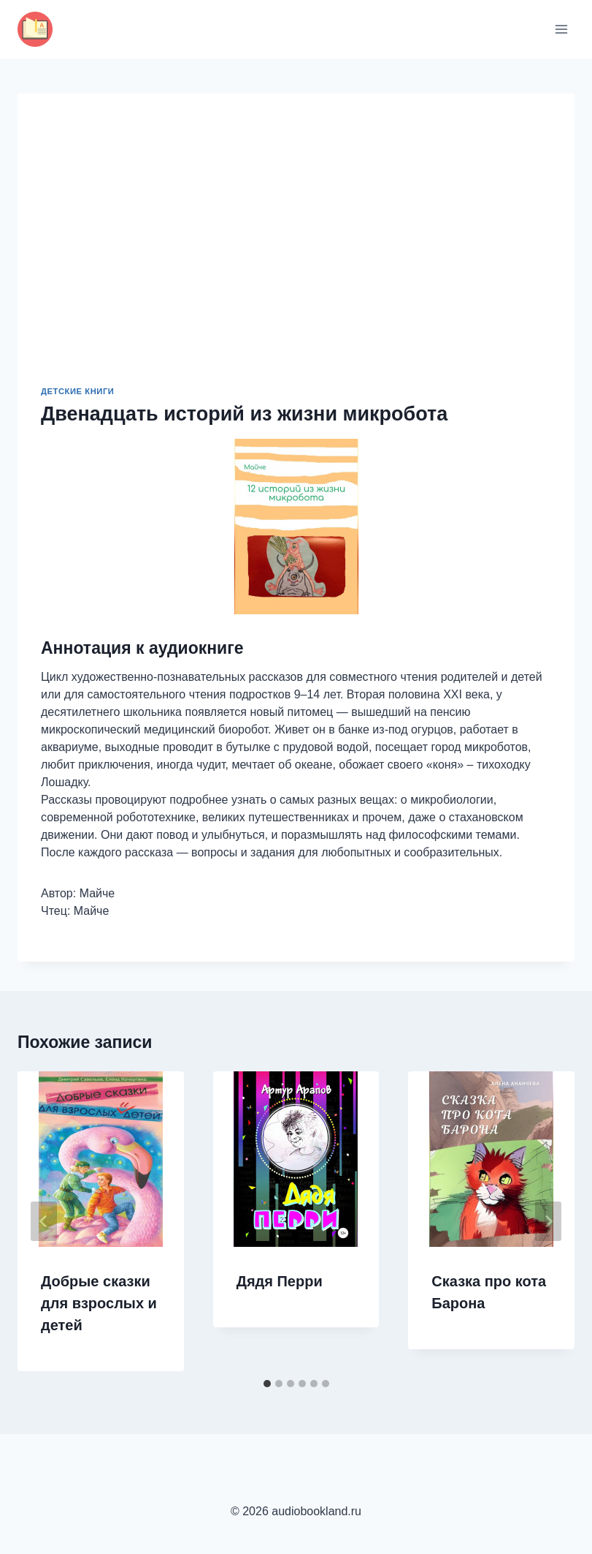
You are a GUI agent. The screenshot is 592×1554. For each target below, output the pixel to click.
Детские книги (77, 391)
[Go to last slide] (44, 1221)
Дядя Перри (280, 1281)
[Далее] (548, 1221)
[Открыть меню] (560, 29)
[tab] (267, 1383)
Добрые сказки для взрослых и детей (99, 1303)
